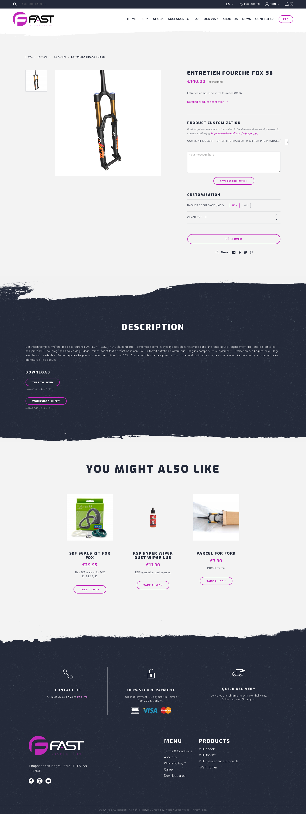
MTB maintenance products (219, 761)
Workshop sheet (46, 400)
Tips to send (42, 382)
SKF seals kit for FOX (90, 555)
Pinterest (251, 252)
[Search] (43, 4)
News (246, 19)
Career (169, 769)
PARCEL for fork (216, 553)
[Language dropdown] (230, 4)
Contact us (264, 19)
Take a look (89, 589)
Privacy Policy (199, 809)
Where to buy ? (175, 763)
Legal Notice (182, 809)
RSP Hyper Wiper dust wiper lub (153, 555)
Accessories (178, 19)
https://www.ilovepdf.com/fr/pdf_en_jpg (234, 133)
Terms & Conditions (178, 751)
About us (230, 19)
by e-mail (83, 696)
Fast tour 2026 (206, 19)
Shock (158, 19)
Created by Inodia (162, 809)
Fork (144, 19)
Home (131, 19)
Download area (175, 776)
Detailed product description (207, 102)
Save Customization (234, 181)
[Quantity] (238, 217)
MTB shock (207, 749)
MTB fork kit (207, 755)
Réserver (233, 239)
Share (239, 252)
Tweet (245, 252)
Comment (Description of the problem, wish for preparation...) (234, 140)
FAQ (286, 18)
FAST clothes (208, 767)
